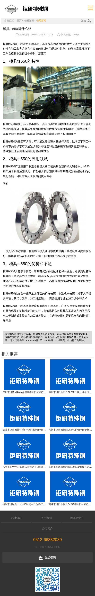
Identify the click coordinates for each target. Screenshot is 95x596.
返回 (86, 20)
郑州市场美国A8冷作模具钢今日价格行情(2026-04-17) (31, 392)
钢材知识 (29, 20)
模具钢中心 (77, 517)
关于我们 (46, 517)
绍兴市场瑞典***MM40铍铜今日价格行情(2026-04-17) (31, 504)
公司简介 (47, 528)
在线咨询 (47, 557)
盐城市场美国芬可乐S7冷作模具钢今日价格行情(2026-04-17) (35, 429)
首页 (19, 20)
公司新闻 (41, 20)
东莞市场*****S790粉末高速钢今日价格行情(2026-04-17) (32, 467)
